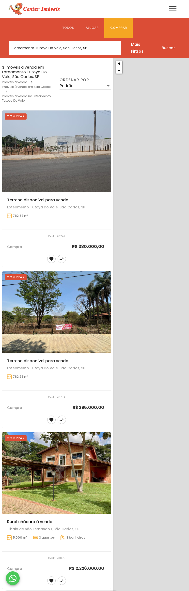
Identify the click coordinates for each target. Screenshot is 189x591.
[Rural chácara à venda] (56, 473)
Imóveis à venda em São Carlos (26, 87)
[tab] (68, 28)
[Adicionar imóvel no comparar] (62, 259)
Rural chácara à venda (29, 522)
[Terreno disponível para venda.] (56, 151)
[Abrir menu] (173, 9)
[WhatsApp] (13, 578)
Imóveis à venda (14, 82)
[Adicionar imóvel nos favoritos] (51, 259)
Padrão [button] (67, 86)
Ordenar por (74, 80)
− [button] (119, 70)
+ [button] (119, 64)
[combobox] (65, 48)
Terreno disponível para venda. (38, 200)
